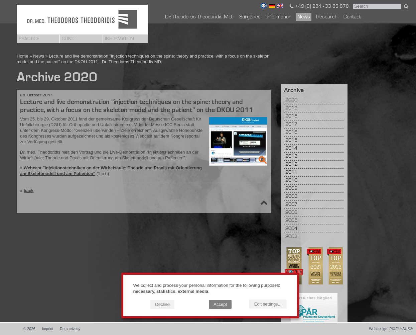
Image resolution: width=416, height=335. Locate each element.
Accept (220, 304)
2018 (291, 116)
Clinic (69, 38)
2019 (291, 108)
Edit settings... (268, 304)
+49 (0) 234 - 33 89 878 (319, 6)
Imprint (47, 329)
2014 (291, 148)
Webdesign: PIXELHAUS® (391, 329)
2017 (291, 124)
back (29, 190)
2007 (291, 204)
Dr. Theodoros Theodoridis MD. (199, 17)
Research (326, 17)
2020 (291, 100)
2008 (291, 196)
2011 (291, 172)
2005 (291, 220)
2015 (291, 140)
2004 (291, 228)
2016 (291, 132)
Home (22, 56)
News (303, 17)
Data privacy (70, 329)
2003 (291, 236)
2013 (291, 156)
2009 (291, 188)
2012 (291, 164)
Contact (352, 17)
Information (119, 38)
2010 (291, 180)
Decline (162, 304)
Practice (29, 38)
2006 (291, 212)
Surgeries (250, 17)
